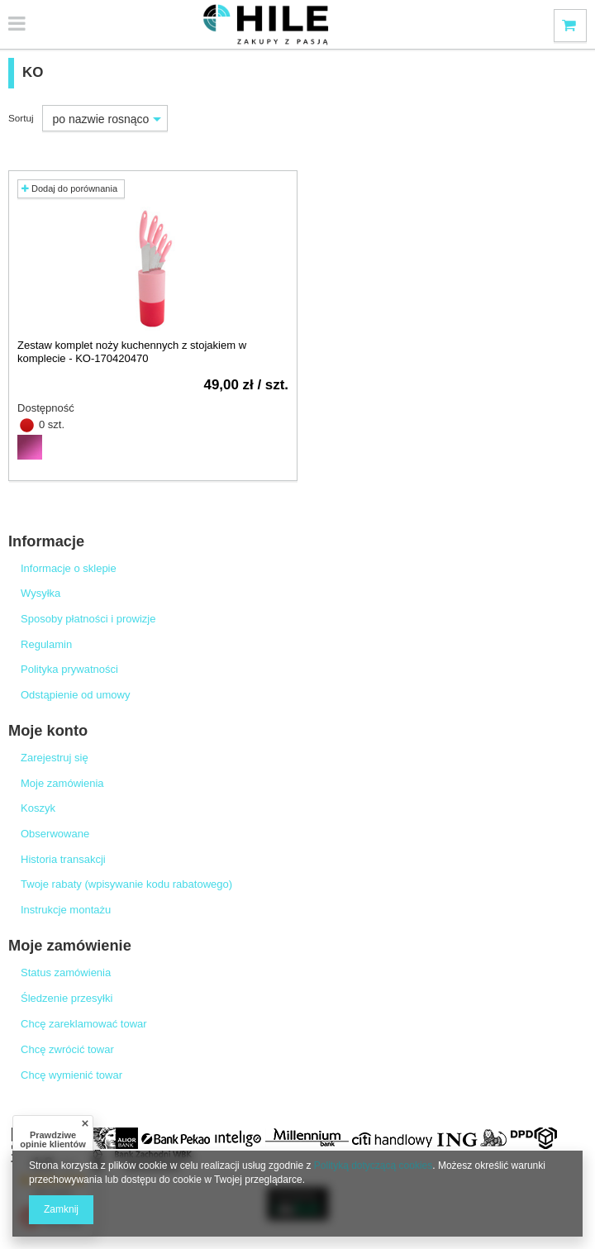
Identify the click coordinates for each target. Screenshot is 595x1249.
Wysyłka (40, 593)
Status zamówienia (66, 972)
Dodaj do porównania (69, 188)
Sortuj (21, 117)
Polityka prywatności (69, 669)
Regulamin (46, 644)
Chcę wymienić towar (71, 1075)
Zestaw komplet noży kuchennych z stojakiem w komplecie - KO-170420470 (131, 352)
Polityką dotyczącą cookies (373, 1165)
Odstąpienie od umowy (75, 695)
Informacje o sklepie (69, 568)
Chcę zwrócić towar (67, 1049)
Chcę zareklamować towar (84, 1024)
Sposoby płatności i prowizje (88, 619)
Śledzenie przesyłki (66, 998)
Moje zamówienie (69, 945)
